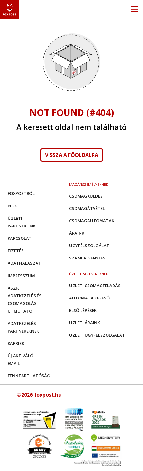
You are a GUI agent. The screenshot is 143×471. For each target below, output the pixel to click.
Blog (13, 206)
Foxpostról (21, 193)
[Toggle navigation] (134, 10)
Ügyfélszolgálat (89, 245)
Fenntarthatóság (29, 376)
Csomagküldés (86, 196)
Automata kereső (89, 298)
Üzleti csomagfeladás (94, 285)
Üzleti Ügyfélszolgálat (97, 335)
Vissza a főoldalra (71, 155)
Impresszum (21, 276)
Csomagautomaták (91, 221)
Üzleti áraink (84, 323)
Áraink (76, 233)
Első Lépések (83, 310)
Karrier (16, 343)
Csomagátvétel (87, 208)
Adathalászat (24, 263)
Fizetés (16, 250)
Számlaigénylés (87, 258)
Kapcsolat (20, 238)
